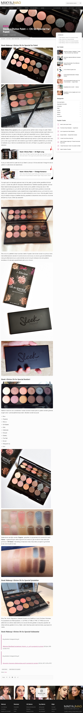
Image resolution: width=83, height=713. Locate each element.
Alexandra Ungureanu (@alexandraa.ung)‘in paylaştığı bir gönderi (20, 663)
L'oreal (15, 709)
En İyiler (71, 8)
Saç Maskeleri (42, 711)
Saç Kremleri (41, 709)
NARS (15, 711)
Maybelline (16, 707)
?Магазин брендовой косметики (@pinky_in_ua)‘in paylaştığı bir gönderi (23, 646)
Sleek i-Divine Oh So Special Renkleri (66, 39)
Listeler (64, 8)
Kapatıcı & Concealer (5, 711)
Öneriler (78, 8)
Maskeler (28, 709)
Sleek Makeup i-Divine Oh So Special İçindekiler (68, 40)
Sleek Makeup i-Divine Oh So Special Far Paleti (68, 37)
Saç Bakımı (20, 8)
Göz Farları (6, 26)
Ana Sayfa (3, 38)
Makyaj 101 (54, 709)
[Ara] (80, 3)
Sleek (5, 672)
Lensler (43, 8)
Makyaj (4, 8)
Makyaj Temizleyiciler (31, 707)
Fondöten (3, 709)
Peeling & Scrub (29, 711)
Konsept (53, 707)
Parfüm (26, 8)
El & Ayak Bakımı (34, 8)
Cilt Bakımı (12, 8)
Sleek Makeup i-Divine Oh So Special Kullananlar (68, 42)
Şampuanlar (41, 707)
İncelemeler (57, 8)
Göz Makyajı (4, 707)
